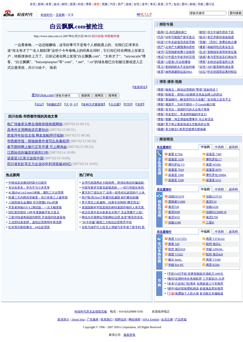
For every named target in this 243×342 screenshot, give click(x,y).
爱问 (184, 4)
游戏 (128, 4)
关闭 (140, 104)
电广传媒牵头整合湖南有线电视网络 (34, 124)
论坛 (39, 104)
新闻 (41, 4)
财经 (65, 4)
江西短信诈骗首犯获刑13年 (28, 152)
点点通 (114, 104)
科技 (81, 4)
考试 (153, 4)
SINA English (150, 319)
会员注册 (167, 319)
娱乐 (57, 4)
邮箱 (193, 4)
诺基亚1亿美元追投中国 (25, 158)
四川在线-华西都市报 (105, 36)
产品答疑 (181, 319)
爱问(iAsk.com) (43, 95)
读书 (145, 4)
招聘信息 (121, 319)
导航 (201, 4)
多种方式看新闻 (93, 104)
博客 (89, 4)
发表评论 (140, 87)
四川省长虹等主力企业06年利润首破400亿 (39, 164)
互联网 (60, 15)
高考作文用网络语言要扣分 (28, 130)
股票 (73, 4)
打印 (128, 104)
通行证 (210, 4)
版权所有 (129, 335)
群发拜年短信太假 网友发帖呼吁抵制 (35, 135)
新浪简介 (63, 319)
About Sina (78, 319)
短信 (177, 4)
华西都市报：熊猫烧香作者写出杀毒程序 (38, 141)
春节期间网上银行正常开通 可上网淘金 (37, 147)
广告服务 (93, 319)
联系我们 (106, 319)
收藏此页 (54, 104)
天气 (168, 4)
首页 (33, 4)
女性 (137, 4)
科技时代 (47, 15)
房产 (121, 4)
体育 (49, 4)
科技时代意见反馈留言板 (91, 311)
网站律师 (134, 319)
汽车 (113, 4)
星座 (161, 4)
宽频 (105, 4)
